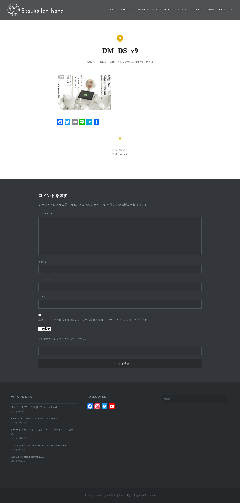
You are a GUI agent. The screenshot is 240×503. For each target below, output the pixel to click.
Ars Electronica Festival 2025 (27, 456)
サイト (42, 297)
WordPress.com (147, 495)
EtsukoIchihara (110, 61)
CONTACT (226, 9)
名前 (42, 261)
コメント (45, 213)
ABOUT (125, 9)
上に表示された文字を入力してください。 (63, 339)
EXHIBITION (160, 9)
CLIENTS (197, 9)
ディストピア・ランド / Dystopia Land (34, 407)
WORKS (143, 9)
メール (44, 279)
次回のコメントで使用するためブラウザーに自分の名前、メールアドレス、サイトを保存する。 (94, 319)
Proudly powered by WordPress (101, 495)
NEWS (112, 9)
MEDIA (178, 9)
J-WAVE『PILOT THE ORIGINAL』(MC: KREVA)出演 (42, 432)
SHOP (211, 9)
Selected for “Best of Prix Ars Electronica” (35, 418)
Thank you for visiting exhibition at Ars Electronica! (40, 445)
